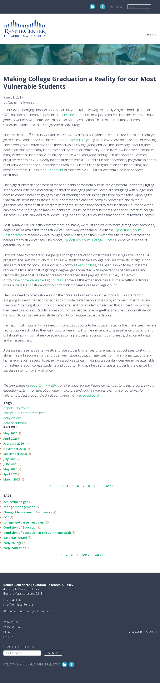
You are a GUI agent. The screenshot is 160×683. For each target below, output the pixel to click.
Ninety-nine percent (71, 115)
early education (14, 548)
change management (19, 507)
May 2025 (10, 469)
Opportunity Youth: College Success (90, 240)
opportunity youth (69, 140)
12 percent (55, 170)
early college (87, 265)
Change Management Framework (27, 512)
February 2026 (13, 443)
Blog (7, 632)
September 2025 (15, 454)
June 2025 (10, 464)
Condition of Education (20, 527)
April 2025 (10, 474)
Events (8, 637)
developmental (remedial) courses (38, 280)
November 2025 (14, 449)
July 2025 (9, 459)
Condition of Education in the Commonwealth (37, 533)
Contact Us (116, 6)
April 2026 (10, 438)
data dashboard (15, 423)
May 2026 (10, 433)
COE (6, 517)
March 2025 (11, 479)
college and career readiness (24, 413)
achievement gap (16, 502)
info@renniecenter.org (18, 604)
